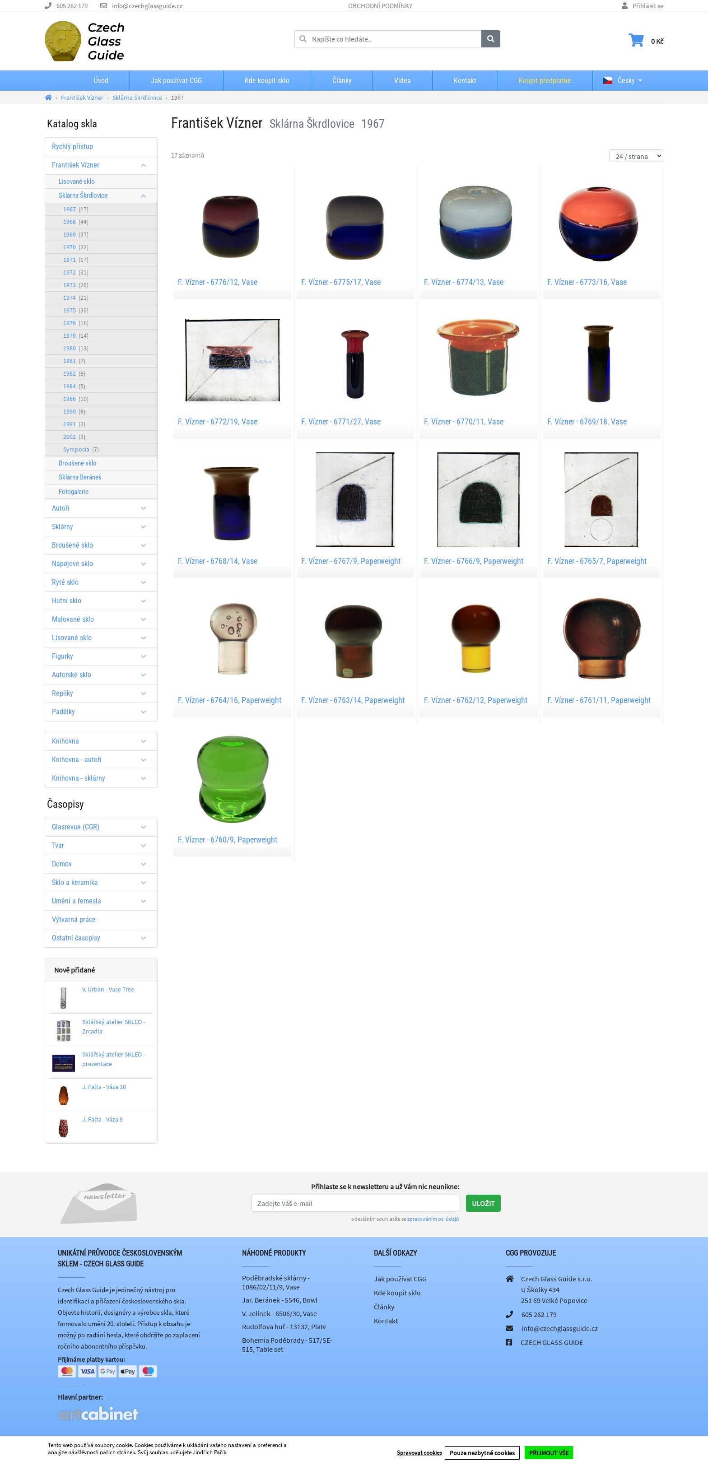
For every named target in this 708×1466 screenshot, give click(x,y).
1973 (75, 285)
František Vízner (102, 165)
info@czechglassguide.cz (147, 5)
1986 (75, 399)
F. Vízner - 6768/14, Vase (217, 561)
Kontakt (465, 80)
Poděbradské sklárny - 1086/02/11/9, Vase (276, 1282)
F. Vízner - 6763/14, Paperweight (353, 700)
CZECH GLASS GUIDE (552, 1342)
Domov (102, 864)
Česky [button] (619, 80)
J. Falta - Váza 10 (104, 1087)
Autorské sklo (102, 674)
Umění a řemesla (102, 901)
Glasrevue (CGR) (102, 827)
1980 (75, 348)
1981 (74, 361)
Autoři (102, 508)
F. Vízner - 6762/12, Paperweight (475, 700)
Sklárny (102, 526)
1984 (74, 386)
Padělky (102, 711)
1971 (75, 260)
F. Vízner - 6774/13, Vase (463, 282)
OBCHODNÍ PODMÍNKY (380, 5)
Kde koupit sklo (267, 80)
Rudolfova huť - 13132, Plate (284, 1326)
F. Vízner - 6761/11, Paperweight (599, 700)
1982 (74, 373)
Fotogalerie (73, 492)
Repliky (102, 693)
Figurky (102, 656)
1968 (75, 222)
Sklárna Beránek (80, 477)
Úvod (101, 80)
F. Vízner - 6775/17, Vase (341, 282)
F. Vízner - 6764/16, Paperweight (229, 700)
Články (342, 80)
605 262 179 (72, 5)
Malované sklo (102, 619)
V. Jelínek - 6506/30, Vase (279, 1313)
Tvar (102, 845)
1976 (75, 323)
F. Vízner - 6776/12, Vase (217, 282)
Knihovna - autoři (102, 759)
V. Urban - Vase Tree (108, 989)
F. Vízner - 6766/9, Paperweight (473, 561)
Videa (402, 80)
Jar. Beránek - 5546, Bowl (279, 1299)
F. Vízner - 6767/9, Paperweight (351, 561)
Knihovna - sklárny (102, 778)
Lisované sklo (77, 181)
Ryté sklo (102, 582)
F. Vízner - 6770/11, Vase (463, 421)
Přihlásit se (648, 5)
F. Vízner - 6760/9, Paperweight (227, 839)
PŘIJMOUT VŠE (548, 1453)
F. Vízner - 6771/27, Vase (341, 421)
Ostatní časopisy (102, 938)
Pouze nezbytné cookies (482, 1453)
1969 (75, 234)
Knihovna (102, 741)
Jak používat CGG (176, 80)
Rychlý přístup (72, 146)
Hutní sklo (102, 600)
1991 (74, 424)
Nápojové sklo (102, 563)
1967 (75, 209)
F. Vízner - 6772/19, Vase (217, 421)
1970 (75, 247)
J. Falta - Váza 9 (102, 1119)
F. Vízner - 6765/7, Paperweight (597, 561)
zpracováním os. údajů (433, 1218)
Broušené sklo (78, 463)
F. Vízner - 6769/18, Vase (587, 421)
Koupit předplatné (545, 80)
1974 (75, 297)
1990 (74, 411)
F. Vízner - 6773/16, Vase (587, 282)
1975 (75, 310)
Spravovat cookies (419, 1453)
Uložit (483, 1203)
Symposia (81, 449)
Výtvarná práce (74, 919)
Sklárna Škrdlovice (106, 195)
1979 (75, 335)
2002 (74, 437)
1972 (75, 272)
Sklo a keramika (102, 882)
